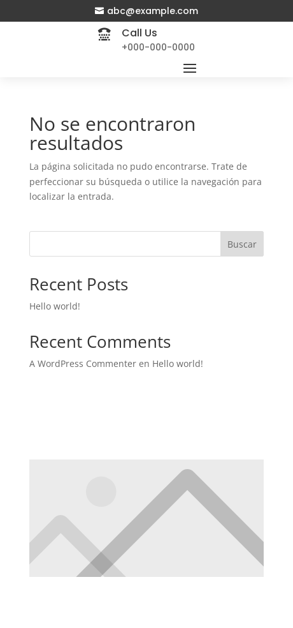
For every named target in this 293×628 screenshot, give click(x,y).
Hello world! (54, 306)
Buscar (242, 244)
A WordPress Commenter (82, 363)
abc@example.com (152, 10)
